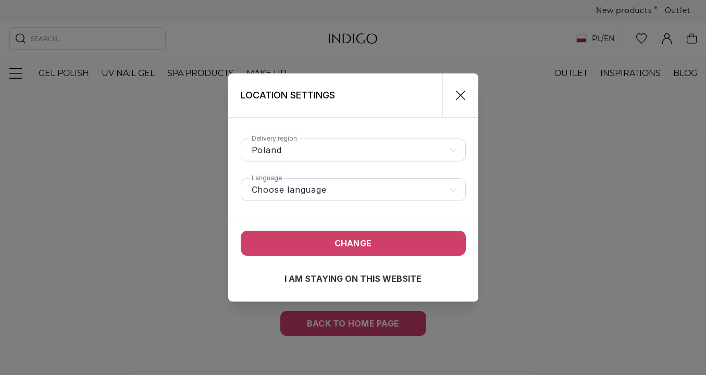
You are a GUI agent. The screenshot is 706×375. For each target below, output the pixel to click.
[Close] (456, 95)
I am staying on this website (353, 278)
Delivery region (274, 138)
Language (267, 178)
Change (353, 243)
